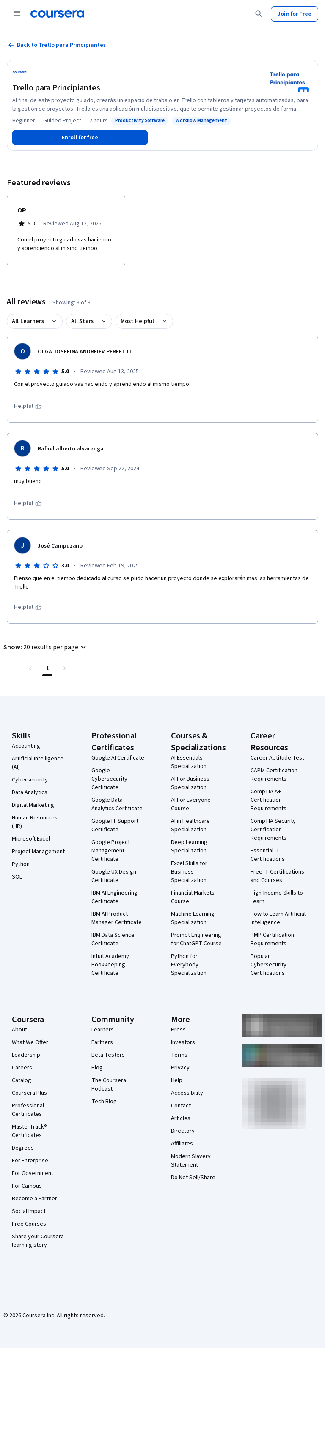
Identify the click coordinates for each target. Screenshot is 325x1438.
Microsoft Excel (31, 839)
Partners (102, 1042)
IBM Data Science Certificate (113, 939)
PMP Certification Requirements (272, 939)
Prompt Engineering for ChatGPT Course (196, 939)
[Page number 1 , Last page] (47, 668)
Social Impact (29, 1211)
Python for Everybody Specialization (189, 964)
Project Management (38, 851)
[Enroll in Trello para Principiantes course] (80, 137)
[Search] (259, 14)
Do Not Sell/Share (193, 1177)
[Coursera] (57, 14)
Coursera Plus (29, 1093)
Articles (180, 1118)
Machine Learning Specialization (193, 918)
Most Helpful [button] (137, 321)
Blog (97, 1068)
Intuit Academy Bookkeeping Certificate (110, 964)
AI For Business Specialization (190, 783)
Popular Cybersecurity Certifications (268, 964)
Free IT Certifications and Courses (277, 876)
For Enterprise (30, 1160)
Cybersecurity (30, 780)
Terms (179, 1055)
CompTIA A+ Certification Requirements (268, 800)
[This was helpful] (28, 406)
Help (176, 1080)
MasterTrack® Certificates (29, 1131)
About (19, 1030)
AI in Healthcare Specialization (190, 825)
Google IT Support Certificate (114, 825)
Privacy (180, 1068)
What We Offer (30, 1042)
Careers (22, 1068)
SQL (17, 877)
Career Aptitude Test (277, 758)
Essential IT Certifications (268, 855)
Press (178, 1030)
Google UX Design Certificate (113, 876)
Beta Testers (108, 1055)
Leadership (26, 1055)
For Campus (27, 1186)
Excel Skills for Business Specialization (189, 872)
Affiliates (182, 1144)
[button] (45, 647)
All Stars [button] (82, 321)
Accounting (26, 746)
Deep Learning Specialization (189, 846)
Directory (183, 1131)
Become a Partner (34, 1198)
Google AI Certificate (117, 758)
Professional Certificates (28, 1110)
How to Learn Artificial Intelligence (278, 918)
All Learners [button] (28, 321)
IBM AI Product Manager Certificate (116, 918)
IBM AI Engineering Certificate (114, 897)
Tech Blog (104, 1101)
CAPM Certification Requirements (274, 774)
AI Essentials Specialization (189, 762)
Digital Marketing (33, 805)
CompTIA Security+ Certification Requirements (275, 829)
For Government (32, 1173)
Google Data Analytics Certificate (117, 804)
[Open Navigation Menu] (17, 14)
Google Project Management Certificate (110, 850)
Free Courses (29, 1224)
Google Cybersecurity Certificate (109, 779)
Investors (183, 1042)
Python (21, 864)
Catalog (21, 1080)
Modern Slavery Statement (191, 1160)
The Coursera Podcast (108, 1084)
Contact (181, 1106)
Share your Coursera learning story (38, 1240)
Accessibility (187, 1093)
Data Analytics (29, 792)
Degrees (23, 1148)
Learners (102, 1030)
